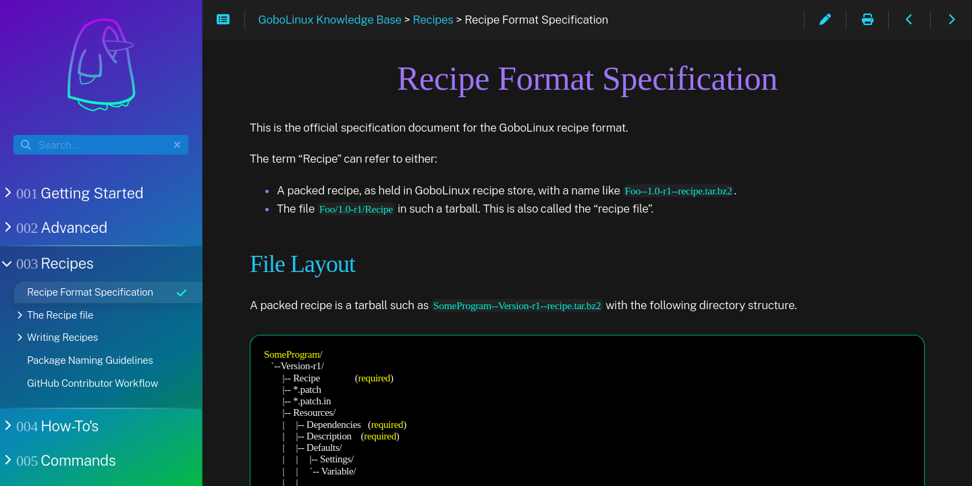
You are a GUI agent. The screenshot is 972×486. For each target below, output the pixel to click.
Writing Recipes (62, 337)
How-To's (56, 426)
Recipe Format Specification (107, 292)
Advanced (60, 227)
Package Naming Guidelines (90, 360)
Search (14, 135)
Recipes (54, 263)
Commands (65, 460)
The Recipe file (60, 315)
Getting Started (79, 193)
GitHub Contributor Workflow (92, 383)
